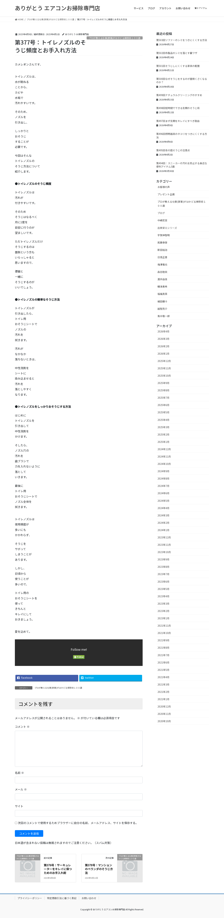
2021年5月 (163, 670)
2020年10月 (164, 721)
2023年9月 (163, 559)
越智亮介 (162, 308)
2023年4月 (163, 596)
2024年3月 (163, 515)
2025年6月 (163, 405)
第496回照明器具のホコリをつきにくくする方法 (181, 135)
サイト (19, 806)
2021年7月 (163, 655)
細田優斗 (162, 301)
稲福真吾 (162, 294)
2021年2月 (163, 692)
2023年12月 (164, 537)
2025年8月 (163, 390)
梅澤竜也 (162, 264)
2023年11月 (164, 544)
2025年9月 (163, 383)
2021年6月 (163, 662)
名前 (19, 773)
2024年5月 (163, 500)
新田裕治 (162, 250)
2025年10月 (164, 375)
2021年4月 (163, 677)
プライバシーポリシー (30, 898)
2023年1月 (163, 618)
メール (21, 789)
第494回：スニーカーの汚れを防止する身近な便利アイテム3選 (181, 164)
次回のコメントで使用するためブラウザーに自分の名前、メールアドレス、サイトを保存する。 (78, 823)
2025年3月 (163, 427)
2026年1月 (163, 353)
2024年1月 (163, 530)
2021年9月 (163, 640)
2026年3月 (163, 338)
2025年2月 (163, 434)
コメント (22, 726)
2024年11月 (164, 456)
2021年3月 (163, 684)
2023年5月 (163, 589)
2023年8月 (163, 566)
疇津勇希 (162, 286)
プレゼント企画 (166, 194)
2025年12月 (164, 361)
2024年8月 (163, 478)
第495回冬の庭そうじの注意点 (173, 150)
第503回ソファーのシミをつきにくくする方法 (181, 40)
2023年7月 (163, 574)
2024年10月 (164, 464)
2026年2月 (163, 346)
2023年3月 (163, 603)
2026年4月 (163, 331)
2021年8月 (163, 647)
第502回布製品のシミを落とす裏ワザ (176, 53)
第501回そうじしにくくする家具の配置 (178, 66)
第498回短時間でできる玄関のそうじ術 (178, 108)
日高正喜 (162, 257)
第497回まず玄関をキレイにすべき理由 (178, 121)
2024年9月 (163, 471)
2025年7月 (163, 397)
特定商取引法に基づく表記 (61, 898)
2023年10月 (164, 552)
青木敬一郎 (164, 316)
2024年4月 (163, 508)
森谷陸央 (162, 272)
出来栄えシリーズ (167, 228)
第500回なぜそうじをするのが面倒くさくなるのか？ (181, 80)
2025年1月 (163, 442)
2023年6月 (163, 581)
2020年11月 (164, 714)
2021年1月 (163, 699)
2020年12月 (164, 706)
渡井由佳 (162, 279)
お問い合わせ (89, 898)
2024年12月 (164, 449)
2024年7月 (163, 486)
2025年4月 (163, 420)
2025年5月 (163, 412)
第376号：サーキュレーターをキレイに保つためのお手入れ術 (58, 869)
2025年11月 (164, 368)
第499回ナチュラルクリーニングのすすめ (179, 95)
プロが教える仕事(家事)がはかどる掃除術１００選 (114, 38)
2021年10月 (164, 633)
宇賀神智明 (164, 235)
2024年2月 (163, 522)
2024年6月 (163, 493)
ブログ (161, 213)
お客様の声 (164, 187)
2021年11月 (164, 625)
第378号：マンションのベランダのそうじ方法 (99, 869)
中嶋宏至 (162, 220)
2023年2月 (163, 611)
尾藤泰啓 (162, 242)
